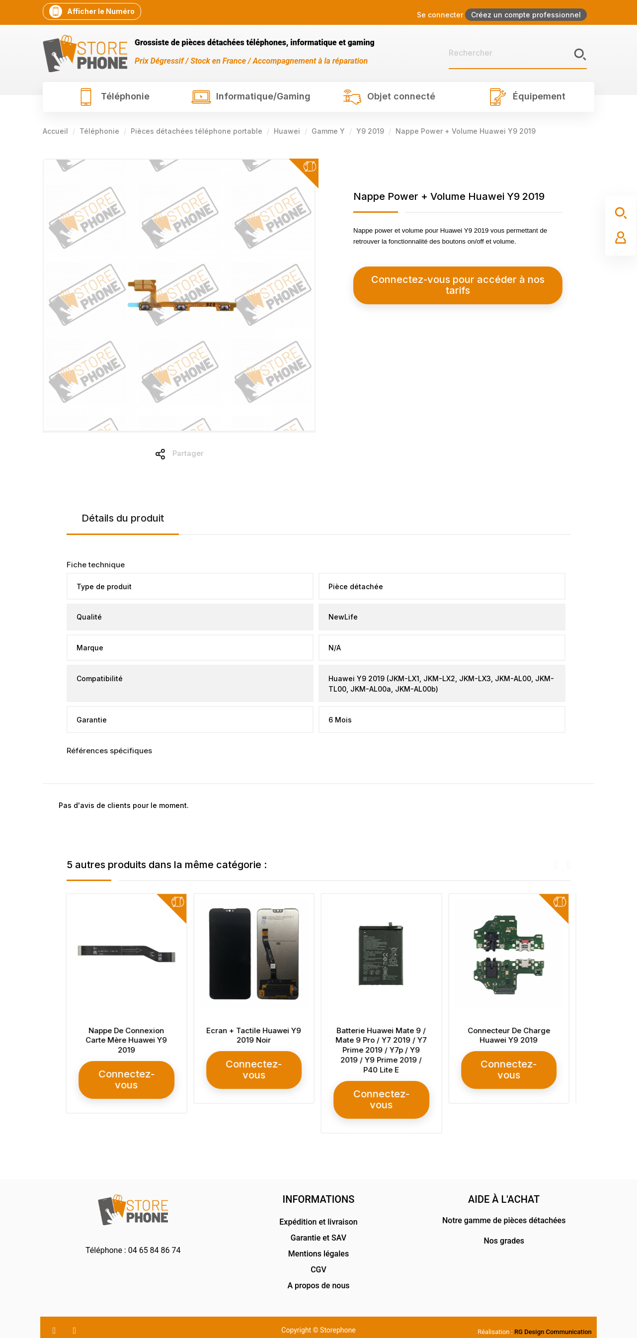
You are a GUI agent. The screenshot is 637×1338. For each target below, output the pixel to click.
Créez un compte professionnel (526, 14)
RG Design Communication (553, 1320)
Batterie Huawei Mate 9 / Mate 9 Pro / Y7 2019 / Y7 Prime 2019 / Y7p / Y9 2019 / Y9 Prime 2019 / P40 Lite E (382, 1050)
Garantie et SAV (318, 1226)
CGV (318, 1257)
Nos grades (503, 1229)
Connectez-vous (127, 1074)
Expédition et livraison (318, 1210)
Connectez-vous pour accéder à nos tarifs (443, 279)
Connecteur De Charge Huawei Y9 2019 (510, 1035)
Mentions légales (318, 1242)
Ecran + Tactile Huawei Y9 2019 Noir (254, 1035)
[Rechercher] (518, 53)
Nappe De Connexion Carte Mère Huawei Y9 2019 (127, 1040)
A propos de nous (318, 1273)
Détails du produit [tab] (122, 518)
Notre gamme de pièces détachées (503, 1208)
